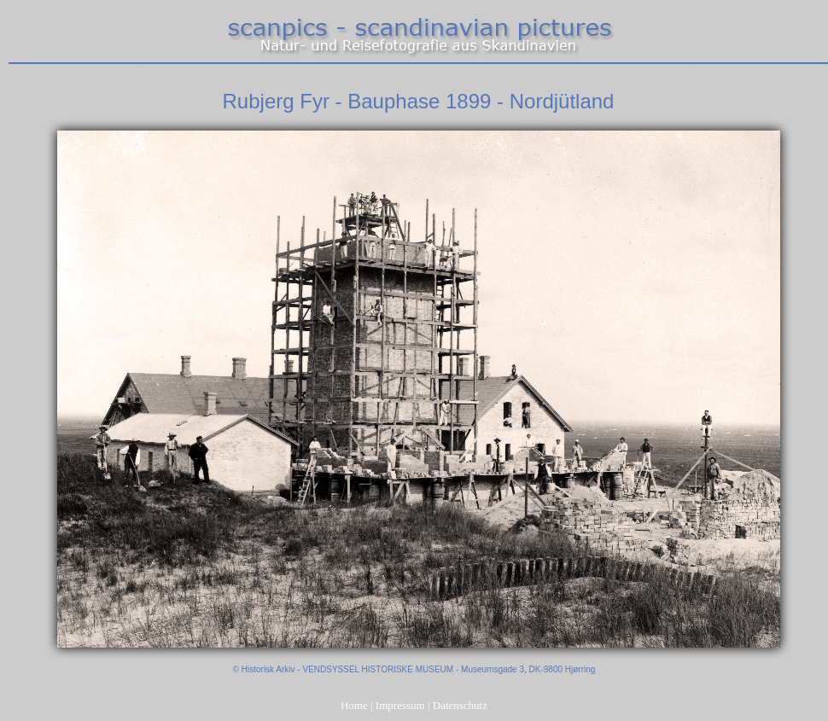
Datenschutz (460, 705)
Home (354, 705)
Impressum (400, 705)
